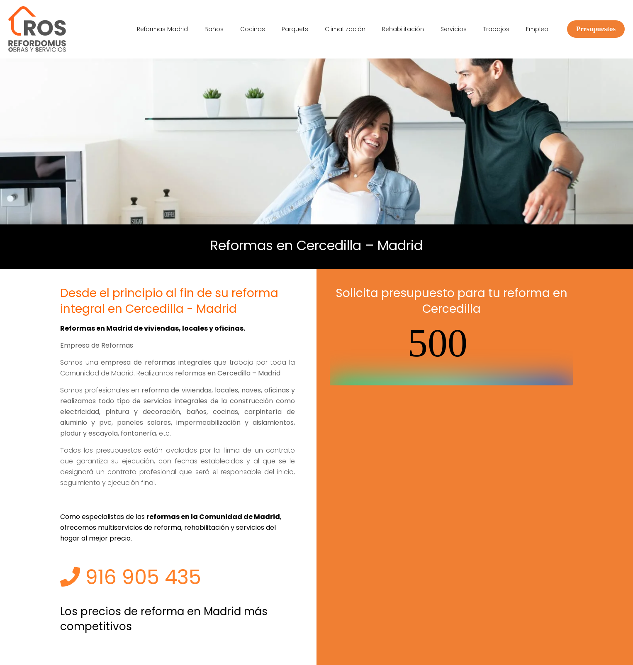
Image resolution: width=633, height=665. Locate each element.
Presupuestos (596, 29)
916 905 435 (130, 577)
